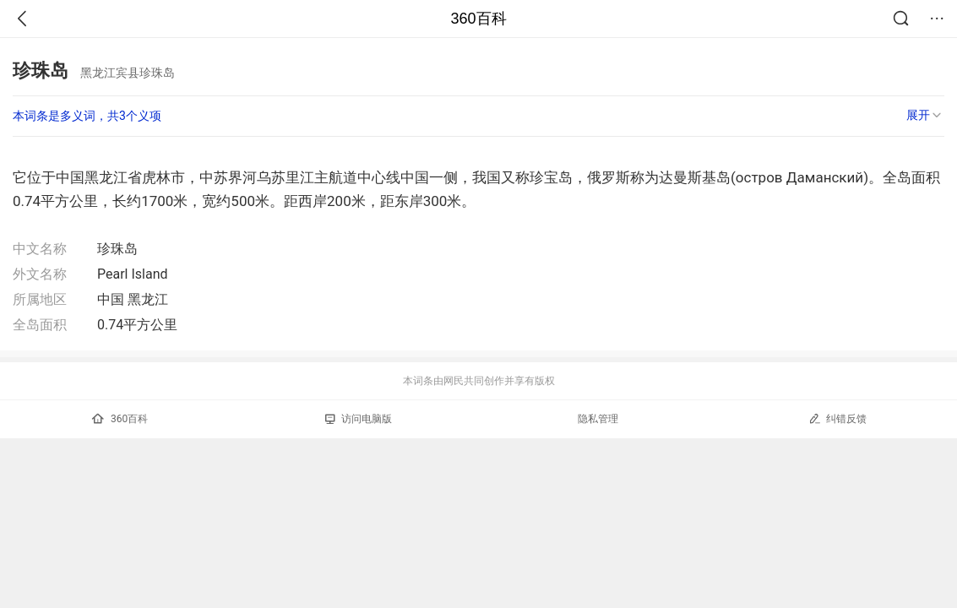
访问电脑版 (358, 419)
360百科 (478, 18)
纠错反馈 (837, 418)
